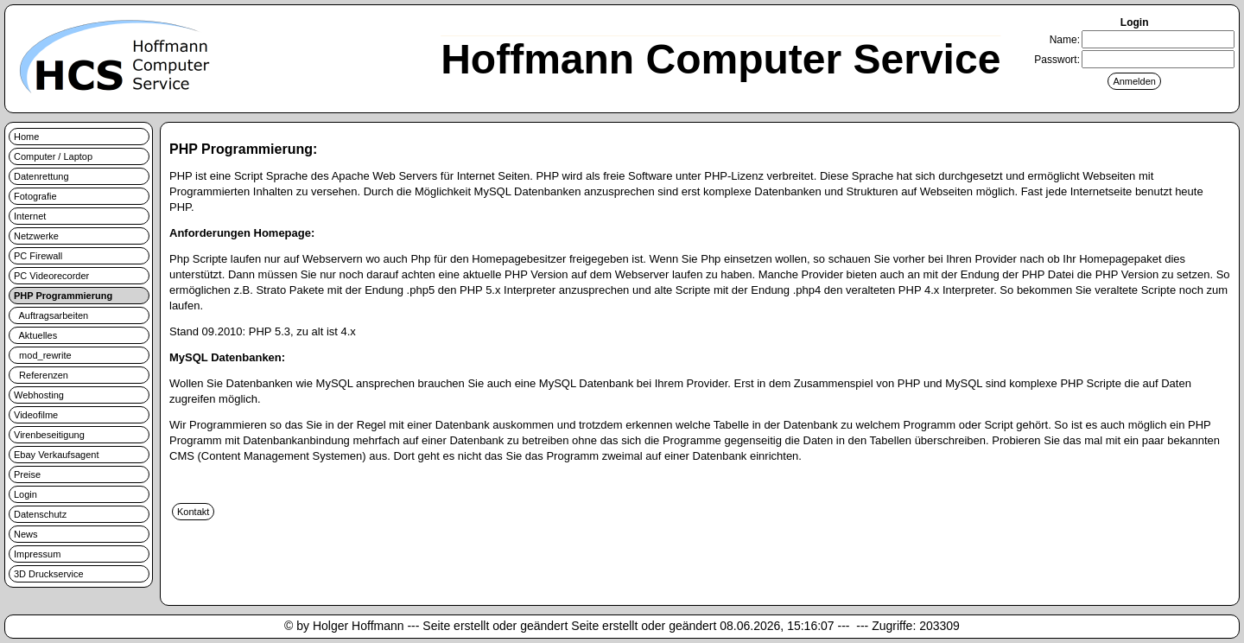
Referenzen (41, 375)
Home (26, 136)
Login (25, 494)
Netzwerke (36, 236)
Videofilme (36, 415)
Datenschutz (40, 514)
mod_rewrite (43, 355)
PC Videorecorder (51, 276)
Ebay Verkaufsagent (56, 454)
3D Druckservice (49, 574)
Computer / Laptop (53, 156)
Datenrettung (41, 176)
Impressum (37, 554)
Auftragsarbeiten (51, 315)
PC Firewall (38, 256)
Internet (30, 216)
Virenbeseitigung (49, 435)
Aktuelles (35, 335)
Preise (27, 474)
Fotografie (35, 196)
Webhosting (39, 395)
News (26, 534)
